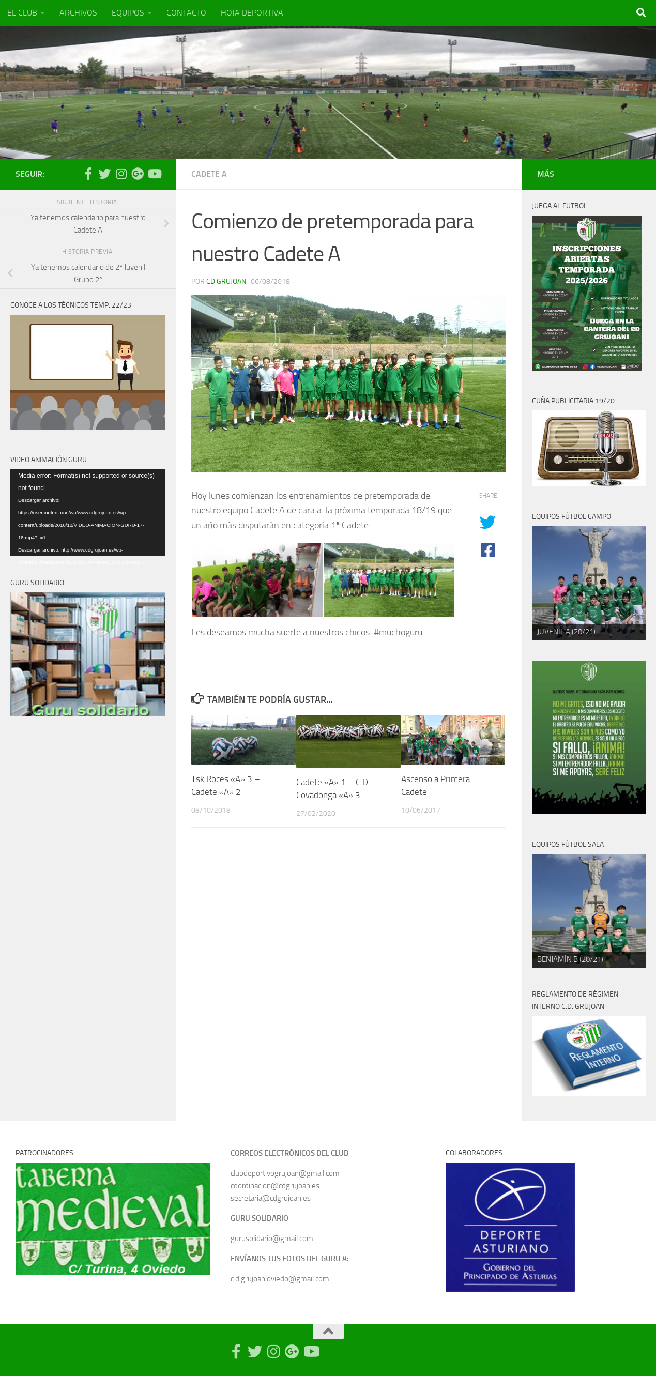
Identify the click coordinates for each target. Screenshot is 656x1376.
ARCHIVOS (78, 13)
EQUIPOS (128, 13)
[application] (87, 513)
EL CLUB (22, 13)
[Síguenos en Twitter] (104, 173)
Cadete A (209, 174)
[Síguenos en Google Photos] (137, 173)
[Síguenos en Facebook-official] (88, 173)
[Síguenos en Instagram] (121, 173)
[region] (589, 583)
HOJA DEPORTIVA (252, 13)
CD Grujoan (226, 281)
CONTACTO (186, 13)
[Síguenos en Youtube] (154, 173)
